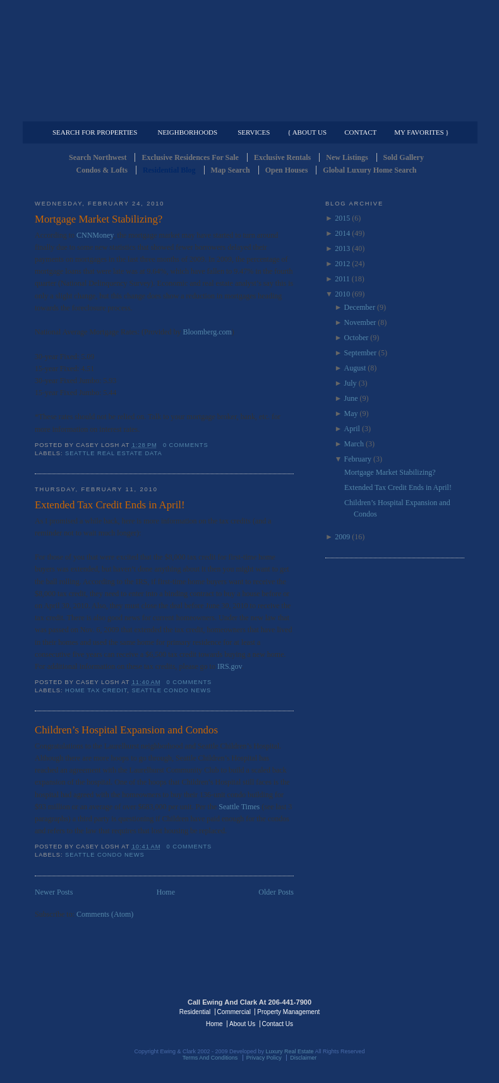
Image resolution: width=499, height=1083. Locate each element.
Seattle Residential (249, 60)
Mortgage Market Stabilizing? (98, 219)
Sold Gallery (403, 157)
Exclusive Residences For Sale (189, 157)
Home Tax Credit (96, 690)
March (354, 443)
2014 (342, 233)
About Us (242, 1023)
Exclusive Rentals (282, 157)
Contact (360, 132)
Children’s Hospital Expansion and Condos (126, 730)
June (351, 398)
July (350, 383)
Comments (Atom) (104, 914)
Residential (194, 1011)
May (351, 413)
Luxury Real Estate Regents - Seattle (89, 1010)
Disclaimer (303, 1058)
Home (166, 892)
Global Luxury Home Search (369, 170)
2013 (342, 248)
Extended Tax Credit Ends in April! (110, 505)
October (356, 337)
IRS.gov (229, 666)
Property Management (398, 111)
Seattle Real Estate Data (113, 453)
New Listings (347, 157)
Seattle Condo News (171, 690)
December (359, 307)
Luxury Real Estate (409, 1010)
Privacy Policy (264, 1058)
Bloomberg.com (207, 331)
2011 (342, 278)
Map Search (230, 170)
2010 (342, 294)
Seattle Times (240, 806)
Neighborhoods (187, 132)
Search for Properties (94, 132)
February (357, 459)
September (360, 352)
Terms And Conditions (210, 1058)
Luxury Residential (99, 111)
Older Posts (276, 892)
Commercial (247, 111)
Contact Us (277, 1023)
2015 (342, 218)
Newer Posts (54, 892)
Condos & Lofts (102, 170)
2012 (342, 263)
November (360, 322)
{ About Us (307, 132)
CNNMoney (95, 235)
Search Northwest (97, 157)
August (355, 368)
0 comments (185, 445)
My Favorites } (421, 132)
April (352, 428)
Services (253, 132)
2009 (342, 536)
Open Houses (286, 170)
